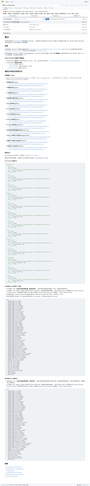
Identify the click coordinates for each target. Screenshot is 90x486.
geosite (41, 13)
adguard (10, 13)
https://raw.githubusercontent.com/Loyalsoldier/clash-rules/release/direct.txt (28, 83)
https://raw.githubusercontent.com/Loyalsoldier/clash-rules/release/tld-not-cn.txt (29, 131)
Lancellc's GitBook (33, 155)
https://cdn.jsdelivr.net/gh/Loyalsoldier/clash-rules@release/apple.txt (26, 107)
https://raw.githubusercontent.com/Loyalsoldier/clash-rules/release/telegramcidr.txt (30, 137)
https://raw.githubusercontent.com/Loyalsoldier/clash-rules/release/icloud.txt (28, 110)
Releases (39, 8)
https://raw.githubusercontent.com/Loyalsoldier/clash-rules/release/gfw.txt (27, 121)
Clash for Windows (13, 66)
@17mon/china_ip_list (41, 50)
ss (67, 13)
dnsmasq (31, 13)
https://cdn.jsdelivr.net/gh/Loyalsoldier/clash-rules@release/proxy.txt (26, 91)
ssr (69, 13)
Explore (7, 1)
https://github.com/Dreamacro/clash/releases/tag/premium (65, 60)
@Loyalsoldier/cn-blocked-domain (15, 469)
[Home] (2, 1)
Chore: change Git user (25, 22)
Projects (33, 8)
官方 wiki (24, 55)
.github (6, 24)
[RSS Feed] (62, 5)
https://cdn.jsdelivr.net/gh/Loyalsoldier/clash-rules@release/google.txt (26, 117)
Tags (56, 15)
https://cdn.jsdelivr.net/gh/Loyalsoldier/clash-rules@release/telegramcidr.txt (28, 139)
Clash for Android (13, 68)
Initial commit (32, 27)
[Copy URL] (84, 19)
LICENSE (7, 27)
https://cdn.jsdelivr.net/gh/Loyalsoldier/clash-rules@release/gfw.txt (25, 123)
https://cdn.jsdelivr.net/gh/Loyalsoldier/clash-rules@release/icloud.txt (26, 112)
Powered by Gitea (5, 484)
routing (56, 13)
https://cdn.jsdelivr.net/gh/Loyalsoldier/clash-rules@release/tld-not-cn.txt (27, 133)
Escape (84, 33)
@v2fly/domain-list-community (52, 49)
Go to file (17, 19)
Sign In (86, 1)
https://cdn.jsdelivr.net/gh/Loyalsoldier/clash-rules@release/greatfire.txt (27, 128)
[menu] (86, 19)
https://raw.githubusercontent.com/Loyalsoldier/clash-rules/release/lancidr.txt (28, 142)
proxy (52, 13)
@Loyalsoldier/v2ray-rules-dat (36, 49)
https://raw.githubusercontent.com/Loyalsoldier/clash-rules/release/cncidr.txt (28, 147)
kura (6, 5)
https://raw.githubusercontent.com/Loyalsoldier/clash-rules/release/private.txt (28, 99)
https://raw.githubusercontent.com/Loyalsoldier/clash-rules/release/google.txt (28, 115)
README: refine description (35, 29)
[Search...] (43, 19)
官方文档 (25, 155)
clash (27, 13)
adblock (4, 13)
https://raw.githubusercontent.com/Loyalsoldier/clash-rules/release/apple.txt (28, 105)
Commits (13, 15)
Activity (51, 8)
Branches (34, 15)
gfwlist (48, 13)
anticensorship (16, 13)
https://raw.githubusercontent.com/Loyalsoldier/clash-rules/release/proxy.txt (28, 89)
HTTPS (47, 19)
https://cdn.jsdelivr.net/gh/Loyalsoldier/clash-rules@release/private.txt (26, 101)
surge (73, 13)
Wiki (45, 8)
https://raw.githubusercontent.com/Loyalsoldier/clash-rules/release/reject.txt (28, 94)
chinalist (22, 13)
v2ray (77, 13)
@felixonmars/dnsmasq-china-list (13, 50)
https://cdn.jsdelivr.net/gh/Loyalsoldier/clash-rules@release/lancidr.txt (26, 144)
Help (12, 1)
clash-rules (11, 5)
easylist (36, 13)
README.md (8, 29)
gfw (45, 13)
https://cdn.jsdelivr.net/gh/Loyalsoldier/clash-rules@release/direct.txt (26, 85)
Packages (26, 8)
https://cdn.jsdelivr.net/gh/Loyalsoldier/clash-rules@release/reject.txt (26, 96)
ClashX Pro (11, 64)
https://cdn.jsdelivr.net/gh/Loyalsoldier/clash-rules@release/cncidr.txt (26, 149)
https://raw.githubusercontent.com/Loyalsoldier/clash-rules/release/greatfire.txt (29, 126)
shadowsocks (62, 13)
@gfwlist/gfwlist (11, 470)
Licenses (84, 484)
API (87, 484)
